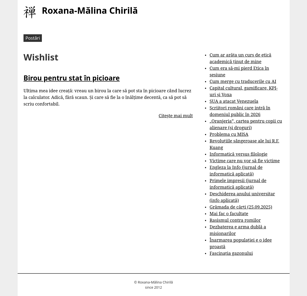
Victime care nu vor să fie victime (245, 161)
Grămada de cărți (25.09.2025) (241, 207)
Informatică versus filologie (238, 154)
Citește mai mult (176, 115)
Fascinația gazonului (231, 253)
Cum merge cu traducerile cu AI (243, 81)
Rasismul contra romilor (235, 220)
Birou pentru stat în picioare (72, 78)
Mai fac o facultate (229, 213)
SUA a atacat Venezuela (234, 101)
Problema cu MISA (229, 134)
